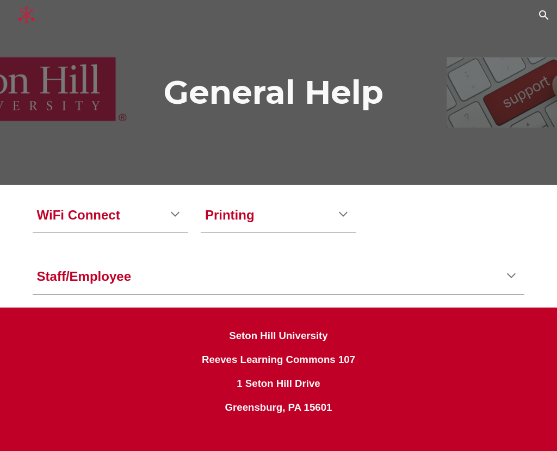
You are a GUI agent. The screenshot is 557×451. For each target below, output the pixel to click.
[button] (544, 15)
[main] (278, 93)
